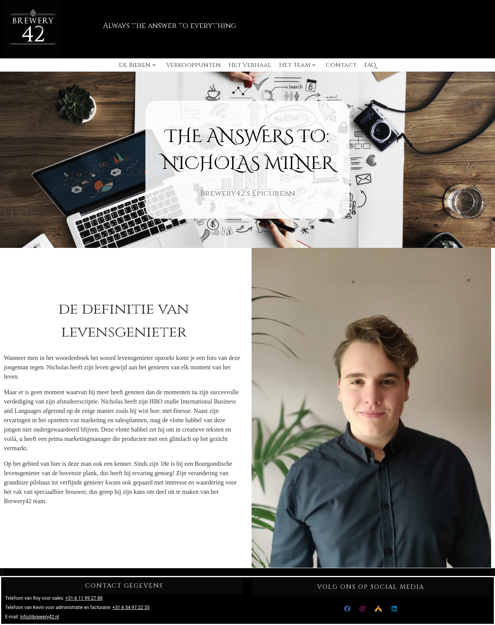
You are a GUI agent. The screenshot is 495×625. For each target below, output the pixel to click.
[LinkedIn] (394, 609)
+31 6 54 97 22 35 (131, 607)
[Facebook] (347, 609)
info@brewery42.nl (39, 617)
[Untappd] (378, 609)
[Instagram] (362, 609)
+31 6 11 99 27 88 (84, 598)
